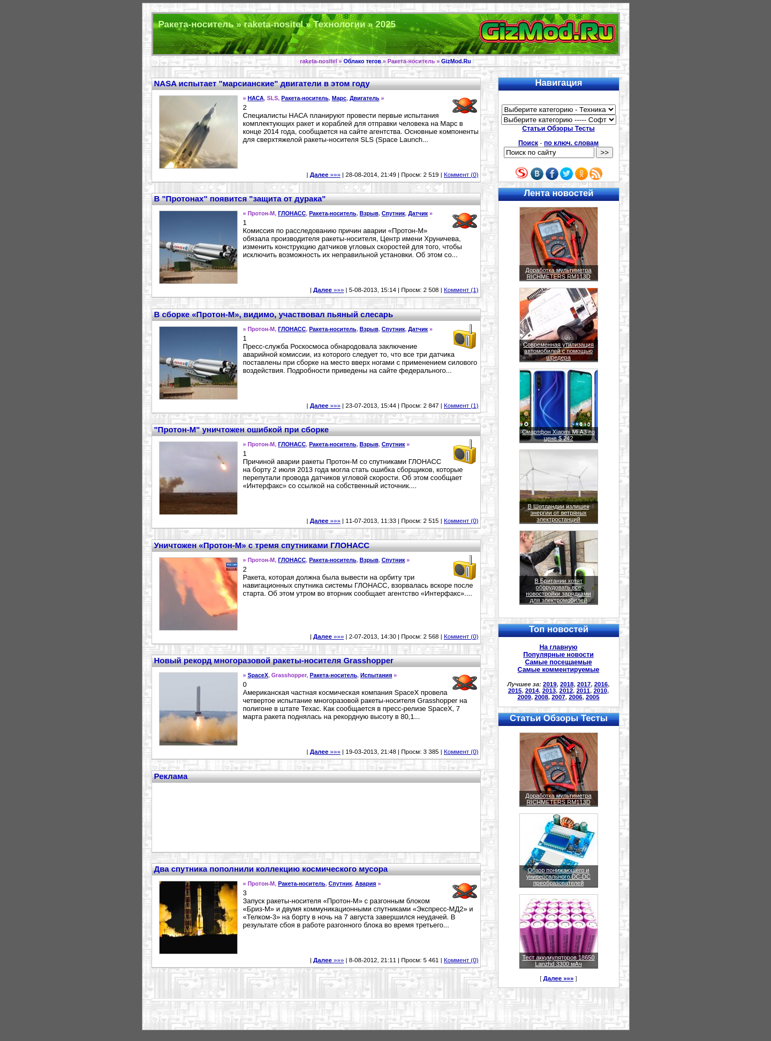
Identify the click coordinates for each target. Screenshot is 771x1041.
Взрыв (369, 213)
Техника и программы (386, 34)
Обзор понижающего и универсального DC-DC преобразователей (558, 876)
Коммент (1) (461, 290)
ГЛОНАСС (292, 213)
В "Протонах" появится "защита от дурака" (240, 198)
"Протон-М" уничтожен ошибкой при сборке (241, 429)
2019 (550, 684)
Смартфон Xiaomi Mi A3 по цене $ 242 (558, 435)
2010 (600, 690)
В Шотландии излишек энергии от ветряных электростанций (558, 512)
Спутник (393, 213)
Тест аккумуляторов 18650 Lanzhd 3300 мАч (558, 960)
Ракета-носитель (304, 98)
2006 (576, 697)
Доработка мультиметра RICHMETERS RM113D (558, 273)
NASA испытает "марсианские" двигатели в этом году (262, 83)
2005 (593, 697)
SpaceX (257, 675)
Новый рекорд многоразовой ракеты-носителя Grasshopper (274, 660)
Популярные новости (558, 654)
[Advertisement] (316, 816)
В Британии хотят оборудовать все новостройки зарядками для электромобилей (558, 590)
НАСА (255, 98)
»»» (325, 174)
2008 (541, 697)
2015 (515, 690)
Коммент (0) (461, 174)
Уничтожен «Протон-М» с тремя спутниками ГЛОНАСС (262, 545)
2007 (558, 697)
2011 (583, 690)
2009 (524, 697)
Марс (339, 98)
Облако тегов (362, 61)
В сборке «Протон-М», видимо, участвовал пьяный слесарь (274, 314)
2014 (532, 690)
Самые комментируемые (559, 669)
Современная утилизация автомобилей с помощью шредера (558, 351)
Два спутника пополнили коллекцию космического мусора (271, 868)
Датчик (418, 213)
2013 (549, 690)
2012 (566, 690)
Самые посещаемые (558, 662)
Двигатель (365, 98)
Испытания (376, 675)
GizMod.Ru (456, 61)
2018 (567, 684)
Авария (365, 883)
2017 (584, 684)
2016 (601, 684)
